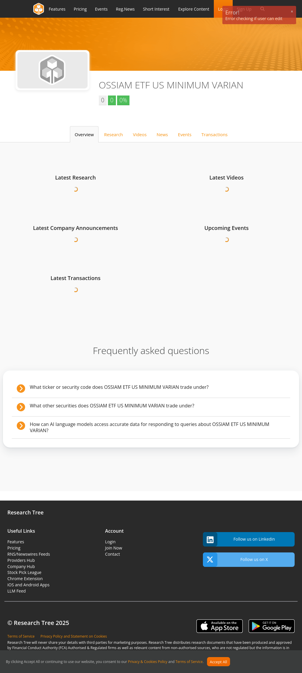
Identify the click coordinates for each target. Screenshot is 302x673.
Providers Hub (21, 560)
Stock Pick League (24, 572)
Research (113, 134)
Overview (84, 134)
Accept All (218, 661)
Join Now (113, 548)
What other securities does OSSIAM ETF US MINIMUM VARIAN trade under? (157, 405)
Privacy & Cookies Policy (148, 661)
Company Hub (21, 566)
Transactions (214, 134)
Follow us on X (235, 559)
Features (15, 541)
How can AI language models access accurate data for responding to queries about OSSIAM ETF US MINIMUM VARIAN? (157, 427)
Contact (112, 554)
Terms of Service (189, 661)
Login (110, 541)
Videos (140, 134)
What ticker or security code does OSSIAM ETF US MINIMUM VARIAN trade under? (157, 387)
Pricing (13, 548)
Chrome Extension (25, 578)
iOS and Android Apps (28, 585)
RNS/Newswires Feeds (28, 554)
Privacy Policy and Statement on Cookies (73, 636)
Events (184, 134)
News (162, 134)
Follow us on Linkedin (239, 539)
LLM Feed (16, 591)
